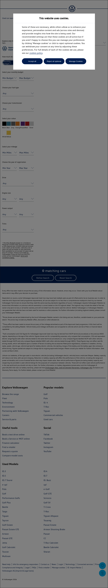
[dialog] (54, 294)
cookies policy (35, 53)
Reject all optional (54, 61)
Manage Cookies (76, 61)
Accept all (32, 61)
